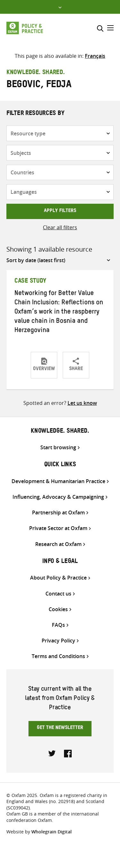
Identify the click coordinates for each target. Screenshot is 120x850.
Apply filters (60, 211)
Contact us (58, 594)
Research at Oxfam (58, 544)
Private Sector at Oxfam (58, 528)
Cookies (58, 609)
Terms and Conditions (58, 656)
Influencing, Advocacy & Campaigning (58, 497)
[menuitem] (95, 56)
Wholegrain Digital (51, 832)
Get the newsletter (60, 728)
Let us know (82, 402)
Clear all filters (60, 227)
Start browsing (58, 447)
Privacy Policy (58, 641)
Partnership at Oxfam (58, 513)
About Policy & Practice (58, 578)
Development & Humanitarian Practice (58, 481)
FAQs (58, 625)
